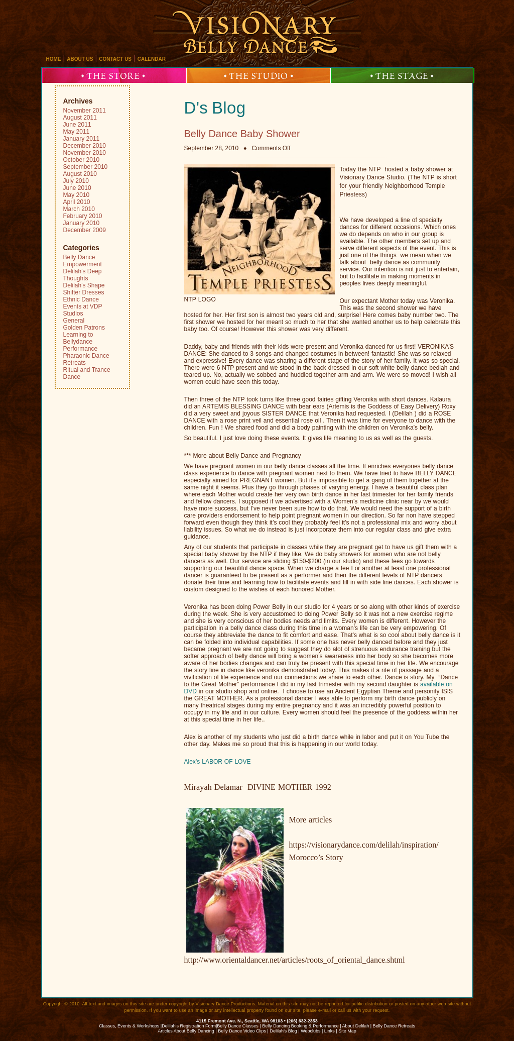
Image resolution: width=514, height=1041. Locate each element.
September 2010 (85, 166)
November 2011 (84, 110)
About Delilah (355, 1025)
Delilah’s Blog (283, 1030)
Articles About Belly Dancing (186, 1030)
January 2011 (81, 138)
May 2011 (76, 131)
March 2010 (79, 209)
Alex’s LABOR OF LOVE (217, 761)
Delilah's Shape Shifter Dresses (84, 289)
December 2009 (84, 230)
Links (329, 1030)
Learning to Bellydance (78, 338)
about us (80, 59)
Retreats (74, 362)
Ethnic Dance (81, 299)
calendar (152, 59)
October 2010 (81, 159)
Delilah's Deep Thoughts (82, 275)
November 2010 (84, 152)
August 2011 (80, 117)
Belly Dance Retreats (394, 1025)
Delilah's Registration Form (189, 1025)
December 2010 (84, 145)
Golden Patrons (84, 327)
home (53, 59)
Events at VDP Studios (82, 310)
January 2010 (81, 223)
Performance (80, 348)
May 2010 (76, 194)
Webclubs (310, 1030)
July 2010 (76, 180)
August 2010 (80, 173)
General (74, 320)
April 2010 (76, 201)
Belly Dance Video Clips (242, 1030)
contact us (115, 59)
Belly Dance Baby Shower (242, 133)
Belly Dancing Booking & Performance (300, 1025)
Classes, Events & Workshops (129, 1025)
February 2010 (82, 216)
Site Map (347, 1030)
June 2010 (77, 187)
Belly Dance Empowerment (82, 261)
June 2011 (77, 124)
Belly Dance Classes (238, 1025)
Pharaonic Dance (86, 355)
